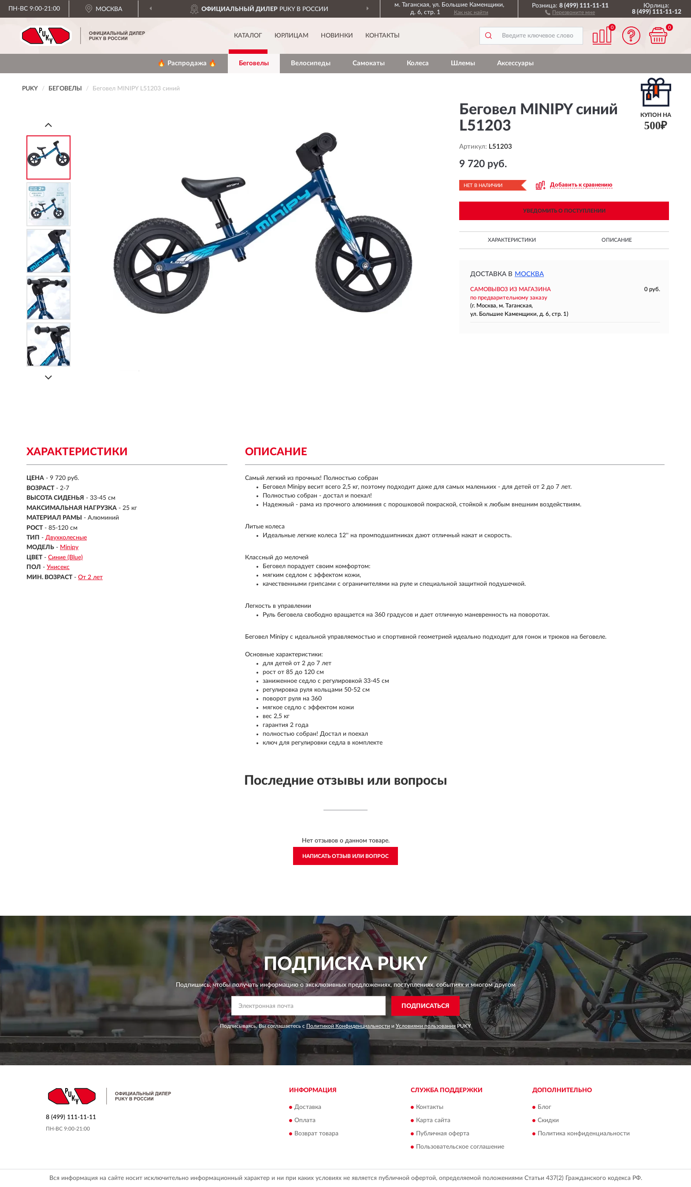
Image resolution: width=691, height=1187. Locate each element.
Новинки (337, 36)
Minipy (69, 547)
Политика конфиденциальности (584, 1134)
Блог (544, 1108)
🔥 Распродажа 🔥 (187, 63)
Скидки (548, 1121)
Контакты (382, 36)
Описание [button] (617, 240)
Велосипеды (311, 63)
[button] (570, 12)
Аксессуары (515, 63)
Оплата (305, 1121)
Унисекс (58, 567)
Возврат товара (316, 1134)
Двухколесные (66, 538)
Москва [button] (529, 274)
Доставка (307, 1108)
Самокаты (369, 63)
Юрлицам (291, 36)
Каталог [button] (248, 36)
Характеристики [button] (512, 240)
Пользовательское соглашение (460, 1147)
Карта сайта (433, 1121)
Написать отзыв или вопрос (345, 856)
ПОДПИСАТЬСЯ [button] (425, 1006)
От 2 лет (90, 577)
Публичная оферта (442, 1134)
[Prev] (48, 124)
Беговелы (254, 63)
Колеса (418, 63)
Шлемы (463, 63)
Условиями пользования (426, 1026)
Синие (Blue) (65, 557)
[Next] (48, 377)
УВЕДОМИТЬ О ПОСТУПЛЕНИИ (564, 210)
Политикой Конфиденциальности (348, 1026)
